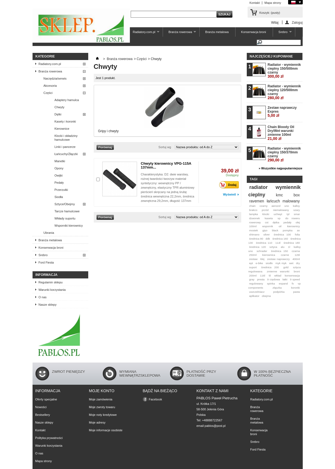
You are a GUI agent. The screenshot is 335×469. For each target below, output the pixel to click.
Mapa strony (272, 2)
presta (260, 279)
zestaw (253, 259)
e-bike (259, 263)
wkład (277, 275)
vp (279, 218)
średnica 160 (280, 238)
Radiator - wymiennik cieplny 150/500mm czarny (284, 70)
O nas (43, 297)
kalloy (296, 205)
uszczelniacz (256, 291)
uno (286, 205)
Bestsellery (42, 414)
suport (252, 267)
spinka (271, 283)
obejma (266, 295)
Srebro (282, 33)
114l (278, 242)
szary (296, 210)
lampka (253, 214)
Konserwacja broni (253, 32)
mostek (253, 230)
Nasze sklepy (48, 304)
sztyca (273, 246)
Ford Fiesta (46, 262)
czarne (285, 254)
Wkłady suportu (65, 218)
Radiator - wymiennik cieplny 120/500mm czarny (284, 92)
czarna (296, 251)
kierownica (268, 254)
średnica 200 (270, 267)
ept (251, 263)
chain (252, 205)
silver (266, 234)
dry (298, 263)
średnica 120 (257, 246)
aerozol (276, 205)
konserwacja (292, 275)
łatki (285, 279)
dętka (276, 222)
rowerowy (255, 222)
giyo (264, 230)
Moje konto (101, 391)
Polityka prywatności (49, 438)
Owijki (59, 175)
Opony (59, 168)
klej (262, 259)
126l (297, 254)
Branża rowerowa (179, 33)
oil (280, 226)
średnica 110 (264, 242)
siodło (269, 263)
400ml (296, 259)
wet (291, 263)
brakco (253, 210)
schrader (262, 251)
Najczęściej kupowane (271, 56)
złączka (277, 287)
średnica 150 (279, 251)
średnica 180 (291, 242)
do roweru (292, 218)
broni (297, 271)
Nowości (41, 407)
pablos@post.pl (215, 425)
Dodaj (229, 184)
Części (48, 92)
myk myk (280, 263)
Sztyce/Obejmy (65, 204)
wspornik (267, 226)
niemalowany (281, 210)
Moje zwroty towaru (102, 407)
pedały (287, 222)
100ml (252, 226)
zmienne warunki (278, 271)
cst (267, 222)
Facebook (155, 399)
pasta (296, 291)
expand (283, 283)
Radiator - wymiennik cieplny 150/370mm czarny (284, 154)
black (275, 230)
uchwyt (278, 214)
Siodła (59, 197)
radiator (258, 187)
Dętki (58, 114)
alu (282, 246)
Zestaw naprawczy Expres (282, 112)
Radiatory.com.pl (143, 33)
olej (298, 222)
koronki (295, 287)
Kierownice (62, 128)
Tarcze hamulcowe (67, 211)
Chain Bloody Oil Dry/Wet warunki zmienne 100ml (281, 133)
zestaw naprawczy (278, 259)
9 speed (295, 279)
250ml (252, 254)
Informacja (47, 275)
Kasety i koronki (65, 121)
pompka (288, 230)
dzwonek (254, 218)
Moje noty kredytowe (103, 414)
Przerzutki (61, 189)
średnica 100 (282, 234)
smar (297, 214)
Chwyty (60, 107)
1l (289, 246)
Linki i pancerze (65, 146)
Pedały (59, 182)
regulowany (256, 283)
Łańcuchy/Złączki (66, 154)
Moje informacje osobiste (106, 430)
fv (293, 283)
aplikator (254, 295)
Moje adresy (97, 422)
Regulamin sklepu (51, 282)
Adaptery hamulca (67, 100)
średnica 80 (256, 238)
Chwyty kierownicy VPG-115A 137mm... (166, 165)
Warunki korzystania (52, 289)
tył (287, 214)
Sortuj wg (165, 147)
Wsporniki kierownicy (69, 225)
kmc (279, 195)
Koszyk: (269, 12)
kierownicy (293, 226)
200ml (252, 275)
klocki (265, 214)
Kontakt (255, 2)
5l (270, 275)
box (297, 195)
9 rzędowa (273, 279)
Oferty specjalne (46, 399)
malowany (291, 201)
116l (262, 275)
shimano (254, 234)
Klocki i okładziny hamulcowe (66, 137)
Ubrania (49, 232)
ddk (268, 238)
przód (265, 210)
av (298, 230)
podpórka (279, 291)
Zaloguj (297, 22)
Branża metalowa (217, 32)
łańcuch (273, 201)
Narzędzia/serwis (55, 78)
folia (297, 234)
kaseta (269, 218)
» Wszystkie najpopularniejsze (280, 168)
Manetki (60, 161)
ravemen (256, 201)
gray (251, 279)
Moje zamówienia (100, 399)
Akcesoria (50, 85)
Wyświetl (229, 194)
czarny (263, 205)
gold (286, 267)
